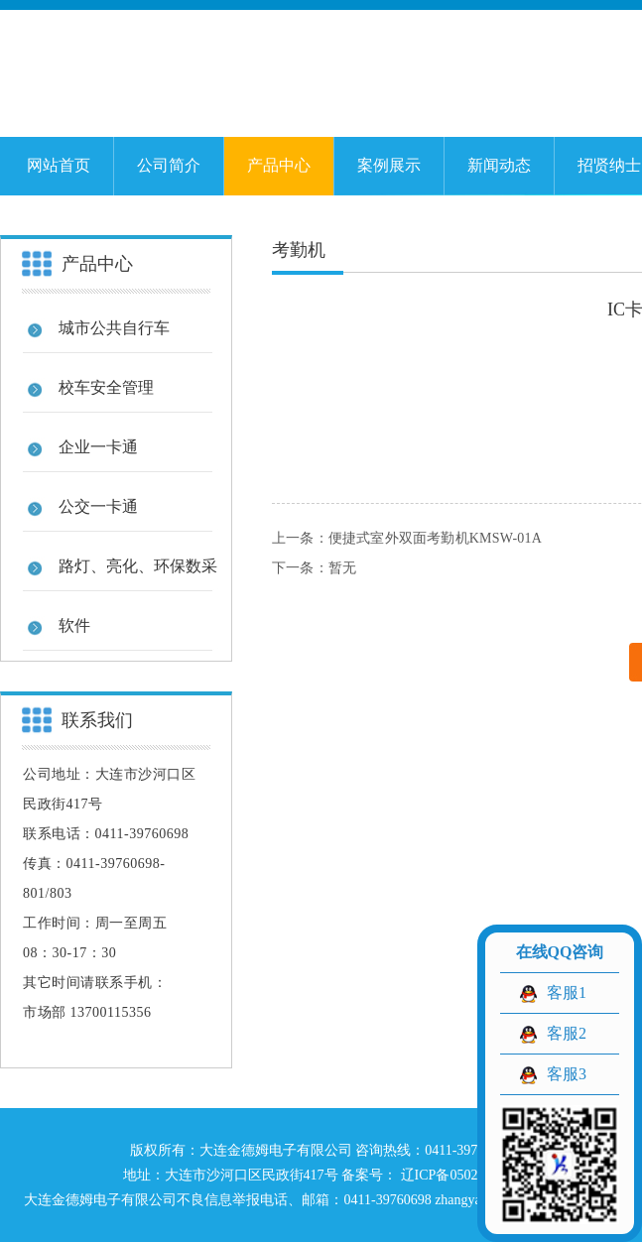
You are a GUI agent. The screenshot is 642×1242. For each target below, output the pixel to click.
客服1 (566, 992)
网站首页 (58, 165)
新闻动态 (499, 165)
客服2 (566, 1033)
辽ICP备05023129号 (458, 1175)
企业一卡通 (98, 446)
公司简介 (168, 165)
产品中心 (279, 165)
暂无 (342, 567)
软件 (74, 625)
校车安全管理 (106, 387)
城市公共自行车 (114, 327)
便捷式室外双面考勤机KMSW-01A (435, 538)
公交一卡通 (98, 506)
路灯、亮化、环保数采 (138, 566)
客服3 (566, 1073)
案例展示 (389, 165)
